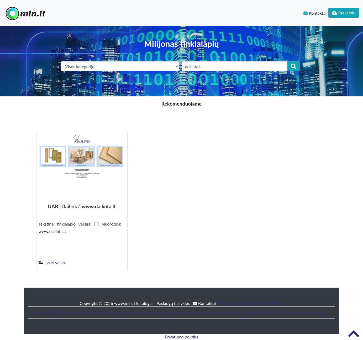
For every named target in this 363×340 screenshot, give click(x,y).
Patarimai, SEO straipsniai (54, 312)
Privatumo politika (181, 336)
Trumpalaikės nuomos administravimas (206, 312)
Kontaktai (314, 12)
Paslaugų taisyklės (174, 303)
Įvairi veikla (55, 262)
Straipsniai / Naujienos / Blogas (109, 312)
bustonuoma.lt (154, 312)
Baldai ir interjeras (261, 312)
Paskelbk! (343, 12)
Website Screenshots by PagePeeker (250, 303)
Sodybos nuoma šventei (303, 312)
